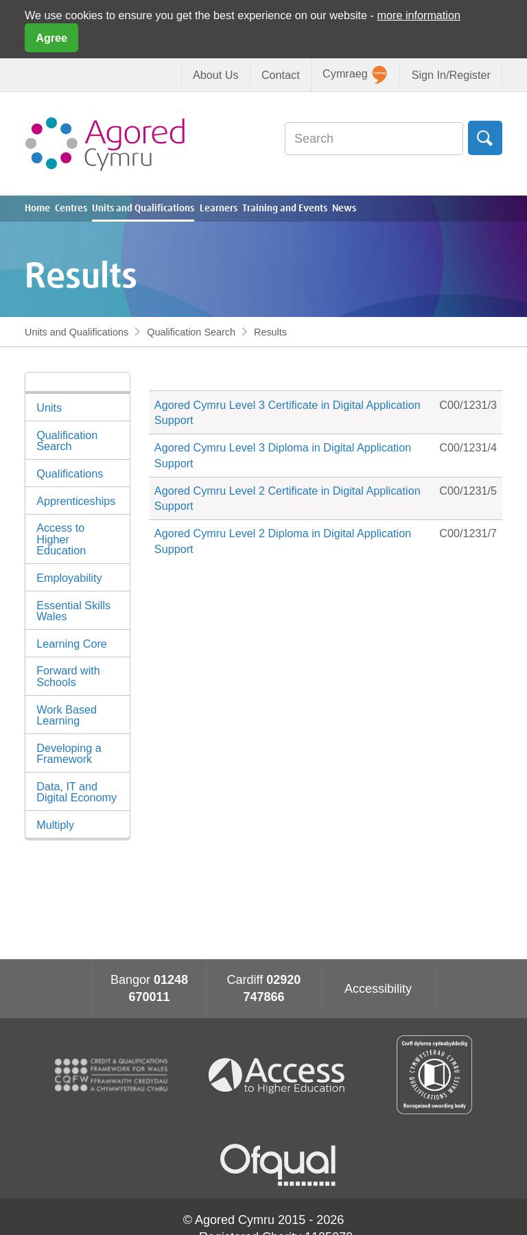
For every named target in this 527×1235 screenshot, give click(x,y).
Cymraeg (355, 74)
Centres (71, 208)
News (344, 208)
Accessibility (378, 989)
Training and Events (284, 208)
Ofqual (278, 1165)
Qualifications (69, 473)
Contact (280, 75)
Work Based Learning (66, 715)
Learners (218, 208)
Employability (69, 578)
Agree (51, 38)
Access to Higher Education (61, 538)
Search (485, 138)
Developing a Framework (69, 753)
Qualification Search (191, 332)
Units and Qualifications (143, 208)
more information (418, 15)
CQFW (111, 1075)
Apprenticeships (75, 501)
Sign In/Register (451, 75)
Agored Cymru (105, 144)
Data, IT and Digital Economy (76, 791)
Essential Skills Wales (73, 610)
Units (49, 407)
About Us (216, 75)
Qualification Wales (434, 1074)
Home (37, 208)
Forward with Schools (68, 675)
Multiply (55, 825)
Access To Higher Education (282, 1075)
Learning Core (71, 643)
